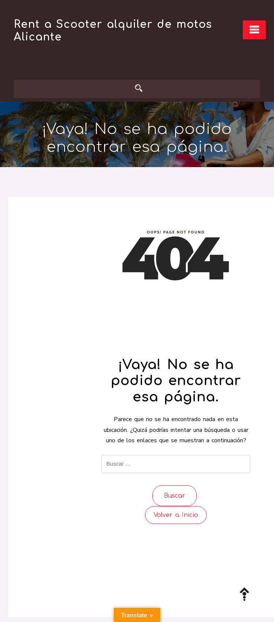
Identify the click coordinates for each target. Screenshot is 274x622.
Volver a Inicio (176, 515)
